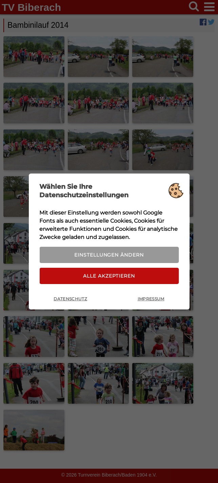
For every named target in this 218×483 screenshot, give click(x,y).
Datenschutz (70, 299)
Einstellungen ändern (109, 254)
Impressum (151, 299)
